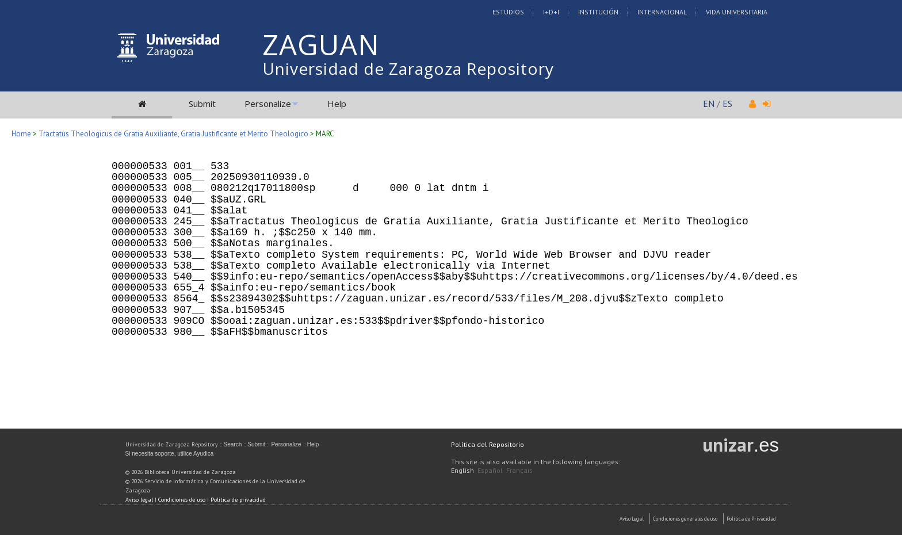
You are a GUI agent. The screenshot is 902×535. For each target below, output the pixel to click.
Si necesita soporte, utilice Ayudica (169, 453)
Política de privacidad (238, 499)
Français (519, 470)
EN (708, 103)
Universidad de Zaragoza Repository (408, 68)
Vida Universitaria (736, 11)
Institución (598, 11)
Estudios (508, 11)
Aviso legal (139, 499)
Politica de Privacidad (751, 518)
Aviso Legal (632, 518)
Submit (202, 103)
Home (21, 134)
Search (233, 444)
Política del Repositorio (487, 444)
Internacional (662, 11)
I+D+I (551, 11)
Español (490, 470)
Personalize (267, 103)
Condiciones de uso (181, 499)
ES (727, 103)
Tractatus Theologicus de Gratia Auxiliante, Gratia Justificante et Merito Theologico (173, 134)
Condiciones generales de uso (685, 518)
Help (336, 103)
